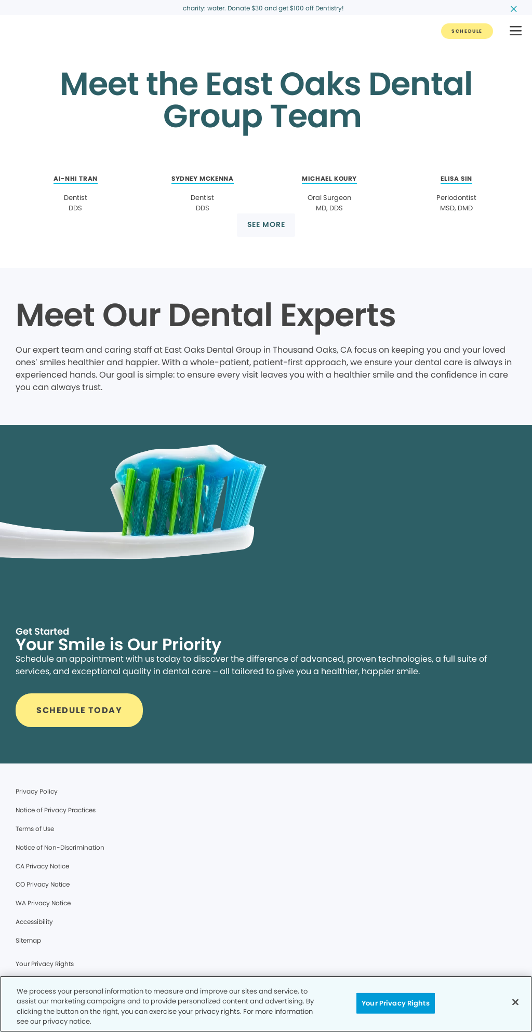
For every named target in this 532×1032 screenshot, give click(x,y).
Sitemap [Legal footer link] (28, 940)
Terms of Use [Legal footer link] (35, 828)
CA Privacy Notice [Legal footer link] (42, 866)
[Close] (515, 1001)
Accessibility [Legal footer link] (34, 921)
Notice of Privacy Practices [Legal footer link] (56, 810)
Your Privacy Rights (45, 963)
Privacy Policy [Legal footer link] (37, 791)
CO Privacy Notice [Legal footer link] (43, 884)
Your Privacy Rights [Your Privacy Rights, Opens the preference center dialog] (395, 1003)
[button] (516, 31)
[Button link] (467, 31)
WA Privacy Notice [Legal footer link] (43, 903)
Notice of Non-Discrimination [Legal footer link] (60, 847)
